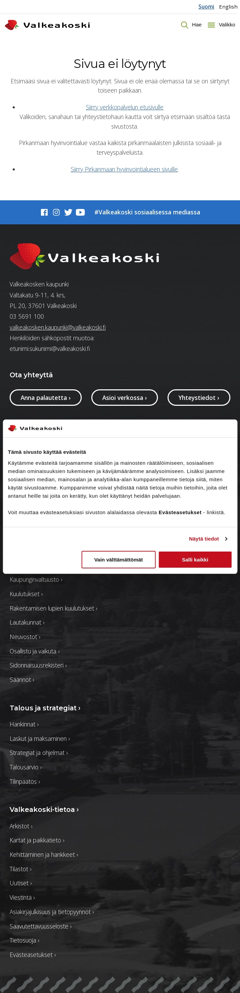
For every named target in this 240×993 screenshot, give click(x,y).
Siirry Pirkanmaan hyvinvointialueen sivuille (124, 169)
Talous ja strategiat (45, 708)
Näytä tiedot (204, 539)
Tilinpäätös (25, 781)
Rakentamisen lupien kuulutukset (53, 608)
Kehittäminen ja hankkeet (44, 854)
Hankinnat (24, 724)
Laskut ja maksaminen (40, 738)
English (228, 6)
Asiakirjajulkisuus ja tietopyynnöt (52, 912)
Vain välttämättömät (118, 560)
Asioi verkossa (124, 397)
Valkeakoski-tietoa (44, 809)
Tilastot (20, 869)
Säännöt (22, 679)
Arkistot (21, 826)
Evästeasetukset (33, 954)
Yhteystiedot (199, 397)
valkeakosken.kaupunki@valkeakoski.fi (58, 327)
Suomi (206, 6)
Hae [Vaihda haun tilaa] (196, 24)
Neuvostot (25, 637)
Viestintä (22, 897)
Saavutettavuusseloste (40, 926)
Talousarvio (26, 767)
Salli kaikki (195, 560)
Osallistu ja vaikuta (34, 651)
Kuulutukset (26, 594)
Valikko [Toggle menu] (226, 24)
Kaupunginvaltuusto (36, 579)
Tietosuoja (24, 940)
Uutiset (21, 883)
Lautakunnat (27, 622)
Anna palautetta (46, 397)
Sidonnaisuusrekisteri (38, 665)
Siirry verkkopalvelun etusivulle (124, 107)
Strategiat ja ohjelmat (39, 752)
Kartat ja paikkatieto (37, 840)
